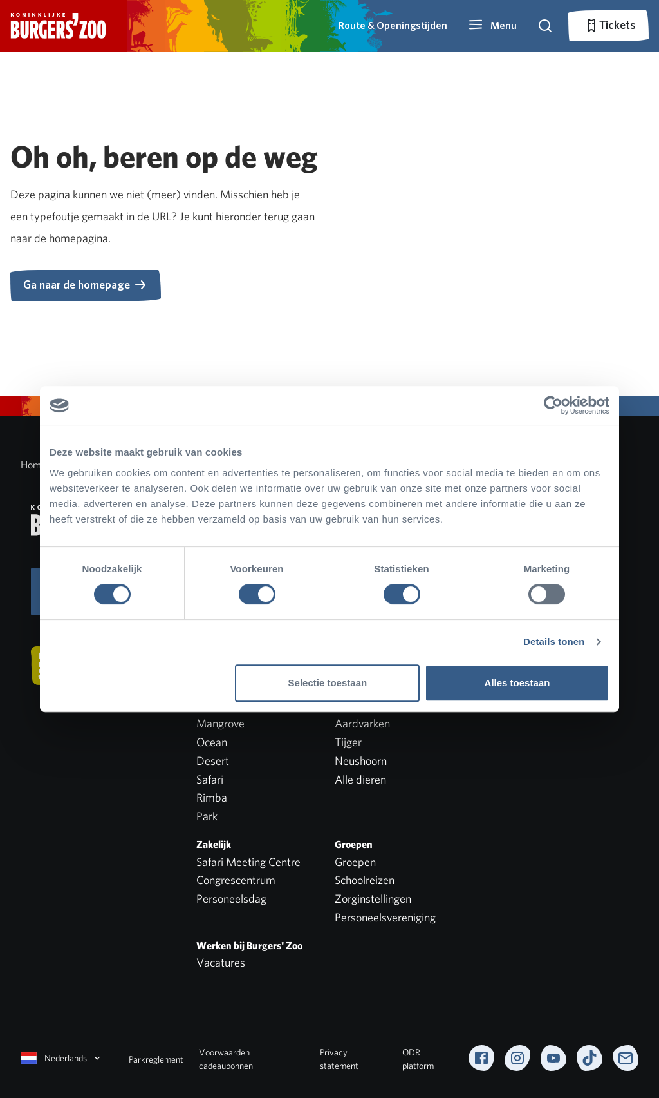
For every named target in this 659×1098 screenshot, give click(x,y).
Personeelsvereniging (385, 917)
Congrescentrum (235, 879)
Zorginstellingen (373, 898)
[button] (492, 26)
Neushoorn (361, 760)
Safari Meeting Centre (248, 861)
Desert (212, 760)
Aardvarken (362, 723)
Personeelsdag (231, 898)
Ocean (211, 742)
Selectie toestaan (327, 682)
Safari (209, 779)
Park (207, 816)
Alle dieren (360, 779)
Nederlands (61, 1058)
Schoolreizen (364, 879)
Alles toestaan (517, 682)
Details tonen (553, 641)
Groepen (355, 861)
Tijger (348, 742)
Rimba (211, 797)
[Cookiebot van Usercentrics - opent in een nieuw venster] (553, 405)
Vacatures (220, 962)
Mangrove (220, 723)
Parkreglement (156, 1059)
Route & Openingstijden (393, 25)
